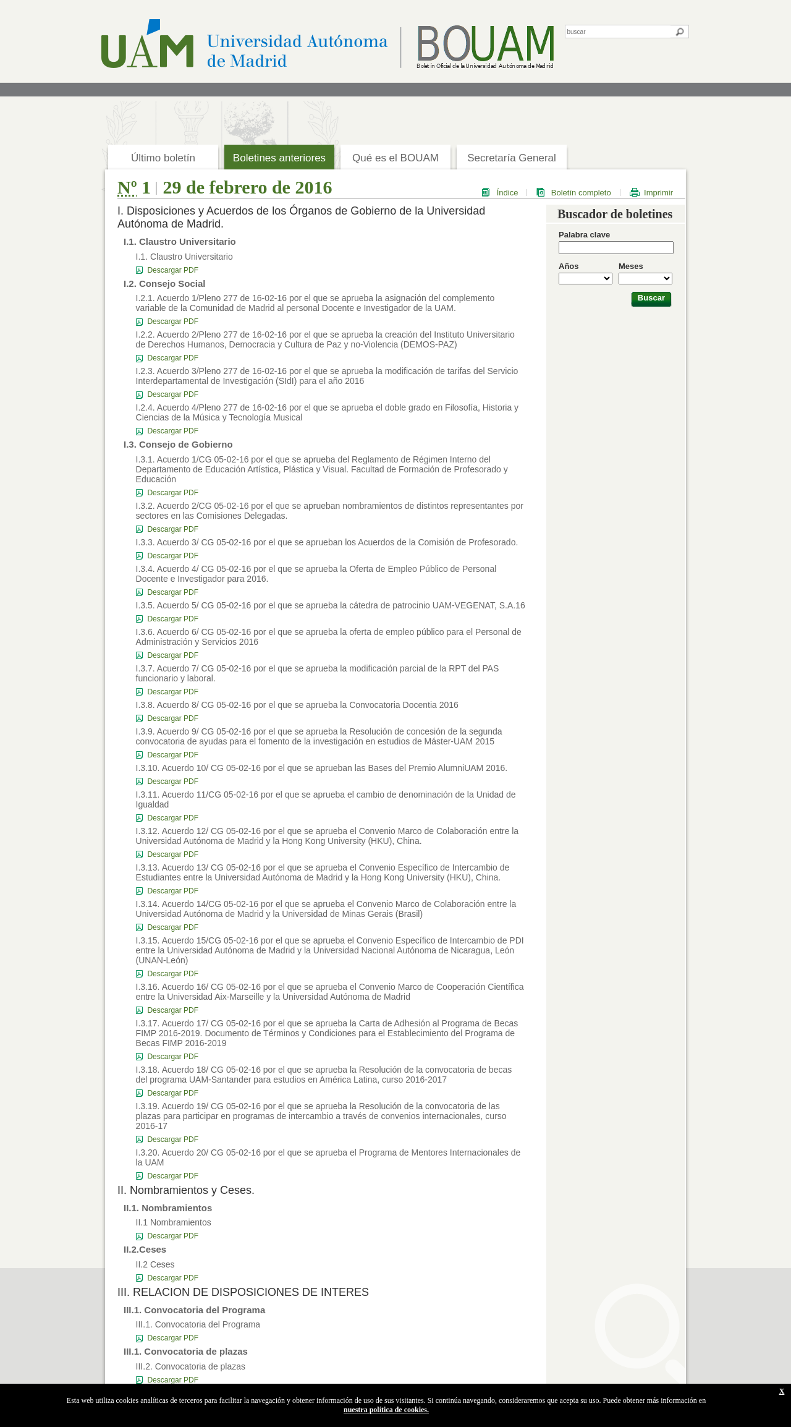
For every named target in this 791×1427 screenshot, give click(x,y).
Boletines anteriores (279, 158)
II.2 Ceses (155, 1264)
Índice (507, 192)
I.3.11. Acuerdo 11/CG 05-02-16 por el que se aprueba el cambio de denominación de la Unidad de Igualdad (326, 799)
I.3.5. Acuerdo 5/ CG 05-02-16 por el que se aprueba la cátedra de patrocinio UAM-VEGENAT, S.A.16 (330, 605)
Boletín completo (581, 192)
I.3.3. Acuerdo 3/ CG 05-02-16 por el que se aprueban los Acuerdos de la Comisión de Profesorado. (327, 542)
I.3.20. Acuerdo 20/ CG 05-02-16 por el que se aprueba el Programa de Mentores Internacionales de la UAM (328, 1157)
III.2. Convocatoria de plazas (190, 1366)
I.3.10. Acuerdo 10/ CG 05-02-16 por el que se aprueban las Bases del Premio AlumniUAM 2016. (322, 768)
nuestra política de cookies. (386, 1409)
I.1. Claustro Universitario (184, 257)
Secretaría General (511, 158)
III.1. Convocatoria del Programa (198, 1324)
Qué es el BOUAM (395, 158)
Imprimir (658, 192)
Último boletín (163, 158)
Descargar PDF (172, 270)
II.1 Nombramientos (173, 1222)
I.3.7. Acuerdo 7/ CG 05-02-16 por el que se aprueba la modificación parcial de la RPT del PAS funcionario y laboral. (317, 673)
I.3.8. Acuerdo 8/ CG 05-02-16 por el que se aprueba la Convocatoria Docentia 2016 (297, 705)
